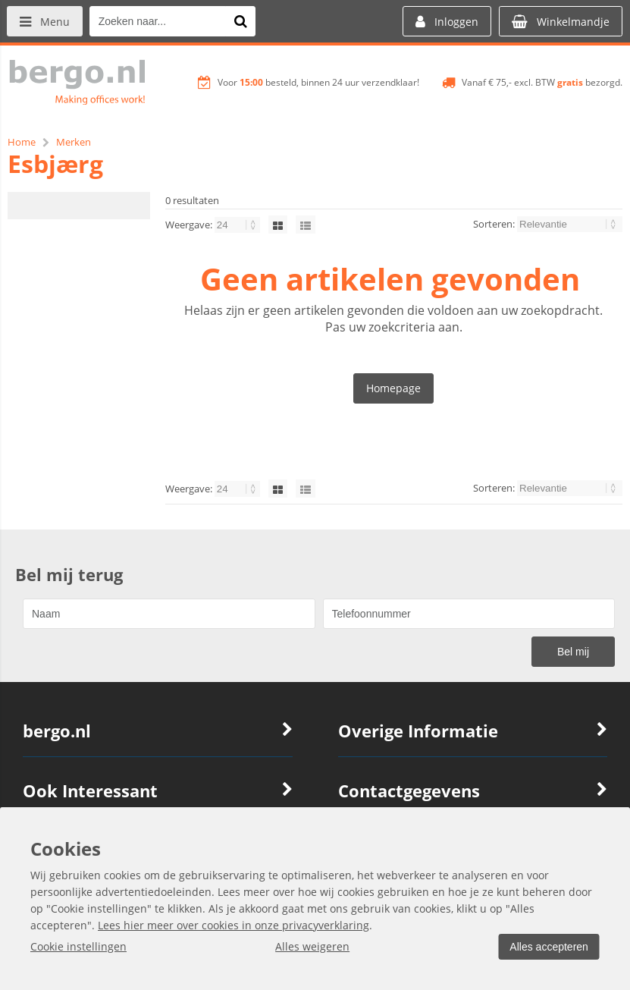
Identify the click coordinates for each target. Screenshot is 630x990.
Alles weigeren (311, 946)
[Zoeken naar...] (242, 21)
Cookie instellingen (78, 946)
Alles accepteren (547, 947)
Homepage (393, 388)
